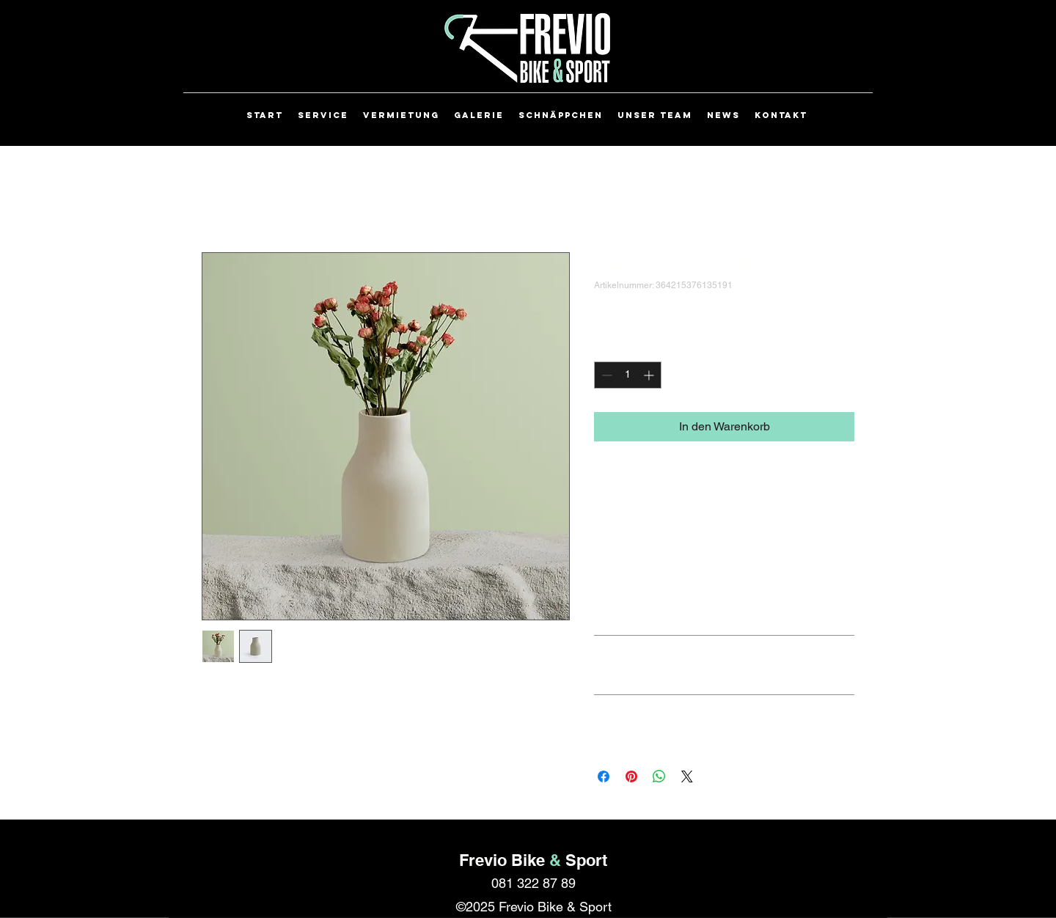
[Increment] (650, 375)
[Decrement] (605, 375)
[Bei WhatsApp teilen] (659, 776)
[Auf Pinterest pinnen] (631, 776)
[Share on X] (687, 776)
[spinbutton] (628, 375)
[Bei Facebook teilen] (603, 776)
